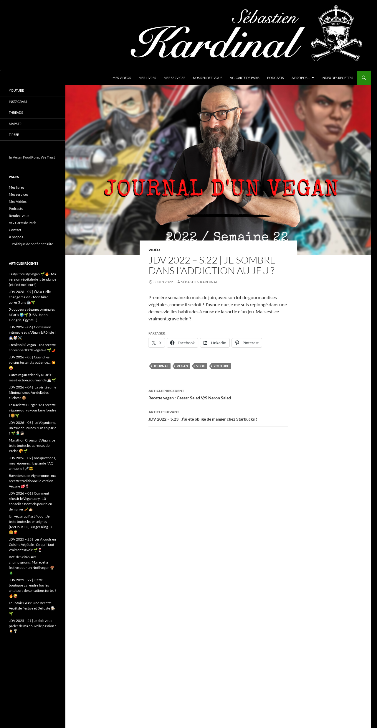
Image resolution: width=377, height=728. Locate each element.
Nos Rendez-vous (207, 78)
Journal (160, 366)
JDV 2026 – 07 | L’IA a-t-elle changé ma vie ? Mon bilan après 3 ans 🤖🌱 (30, 296)
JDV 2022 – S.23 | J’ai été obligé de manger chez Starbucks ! (218, 415)
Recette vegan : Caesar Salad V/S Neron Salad (218, 393)
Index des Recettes (337, 78)
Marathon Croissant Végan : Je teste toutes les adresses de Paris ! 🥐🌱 (32, 445)
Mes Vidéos (122, 78)
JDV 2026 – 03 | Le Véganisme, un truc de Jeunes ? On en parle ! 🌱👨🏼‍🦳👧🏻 (32, 427)
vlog (200, 366)
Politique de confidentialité (32, 244)
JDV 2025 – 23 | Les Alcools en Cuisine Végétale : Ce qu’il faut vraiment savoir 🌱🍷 (32, 544)
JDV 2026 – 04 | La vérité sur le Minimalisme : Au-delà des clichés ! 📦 (32, 392)
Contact (15, 230)
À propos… (301, 78)
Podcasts (275, 78)
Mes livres (147, 78)
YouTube (16, 90)
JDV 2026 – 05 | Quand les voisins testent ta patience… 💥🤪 (32, 362)
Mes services (174, 78)
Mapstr (15, 124)
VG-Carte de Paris (244, 78)
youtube (221, 366)
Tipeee (14, 134)
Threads (16, 112)
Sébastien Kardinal (199, 282)
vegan (182, 366)
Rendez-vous (19, 215)
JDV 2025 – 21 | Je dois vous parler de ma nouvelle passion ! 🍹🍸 (32, 625)
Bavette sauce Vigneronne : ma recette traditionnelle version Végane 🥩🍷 (32, 480)
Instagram (18, 101)
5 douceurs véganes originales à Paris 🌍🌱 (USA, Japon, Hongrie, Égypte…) (32, 314)
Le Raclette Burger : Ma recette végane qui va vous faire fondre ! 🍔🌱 (32, 410)
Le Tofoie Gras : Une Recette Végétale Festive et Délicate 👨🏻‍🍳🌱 (32, 608)
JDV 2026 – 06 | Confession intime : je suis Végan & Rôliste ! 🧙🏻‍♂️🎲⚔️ (32, 332)
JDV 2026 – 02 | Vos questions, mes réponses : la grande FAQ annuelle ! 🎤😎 (32, 463)
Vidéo (154, 250)
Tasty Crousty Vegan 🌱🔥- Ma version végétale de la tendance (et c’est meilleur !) (32, 279)
